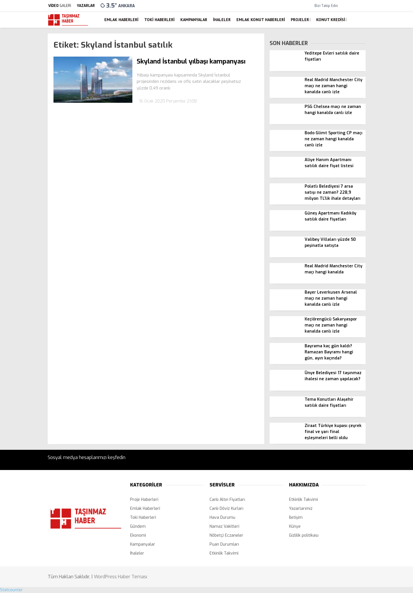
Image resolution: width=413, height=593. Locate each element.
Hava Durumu (222, 517)
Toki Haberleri (159, 19)
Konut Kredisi (330, 19)
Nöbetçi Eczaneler (226, 535)
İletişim (296, 517)
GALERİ (59, 5)
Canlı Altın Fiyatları (227, 499)
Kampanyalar (193, 19)
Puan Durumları (224, 544)
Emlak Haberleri (121, 19)
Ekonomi (138, 535)
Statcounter (11, 590)
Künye (295, 526)
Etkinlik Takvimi (224, 553)
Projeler (300, 19)
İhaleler (222, 19)
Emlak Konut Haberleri (260, 19)
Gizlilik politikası (303, 535)
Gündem (138, 526)
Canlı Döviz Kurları (226, 508)
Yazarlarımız (300, 508)
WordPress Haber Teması (120, 577)
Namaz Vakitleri (224, 526)
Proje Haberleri (144, 499)
